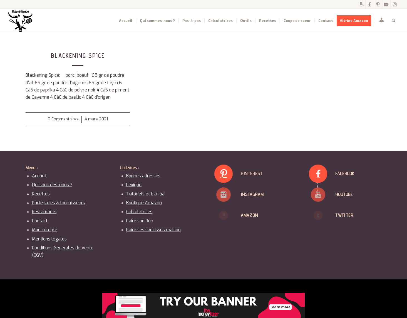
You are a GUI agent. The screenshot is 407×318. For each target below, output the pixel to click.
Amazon (249, 215)
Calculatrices (139, 212)
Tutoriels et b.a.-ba (145, 194)
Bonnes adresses (143, 176)
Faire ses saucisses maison (153, 230)
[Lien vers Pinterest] (378, 4)
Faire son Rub (139, 221)
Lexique (134, 185)
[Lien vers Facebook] (370, 4)
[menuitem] (125, 21)
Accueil (39, 176)
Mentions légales (49, 239)
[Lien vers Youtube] (386, 4)
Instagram (252, 194)
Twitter (344, 215)
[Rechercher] (393, 21)
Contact (40, 221)
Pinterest (251, 173)
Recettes (41, 194)
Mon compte (44, 230)
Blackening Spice (78, 55)
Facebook (344, 173)
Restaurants (44, 212)
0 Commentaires (63, 119)
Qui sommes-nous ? (52, 185)
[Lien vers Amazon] (361, 4)
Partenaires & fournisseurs (58, 203)
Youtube (344, 194)
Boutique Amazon (144, 203)
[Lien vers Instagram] (395, 4)
